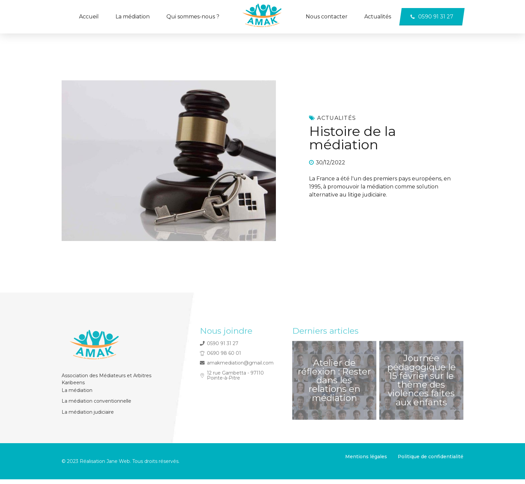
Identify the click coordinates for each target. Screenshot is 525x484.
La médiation (133, 16)
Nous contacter (327, 16)
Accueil (89, 16)
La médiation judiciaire (88, 412)
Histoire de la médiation (352, 138)
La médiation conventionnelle (96, 401)
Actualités (377, 16)
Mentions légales (366, 457)
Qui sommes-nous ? (192, 16)
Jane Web (117, 461)
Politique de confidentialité (430, 457)
